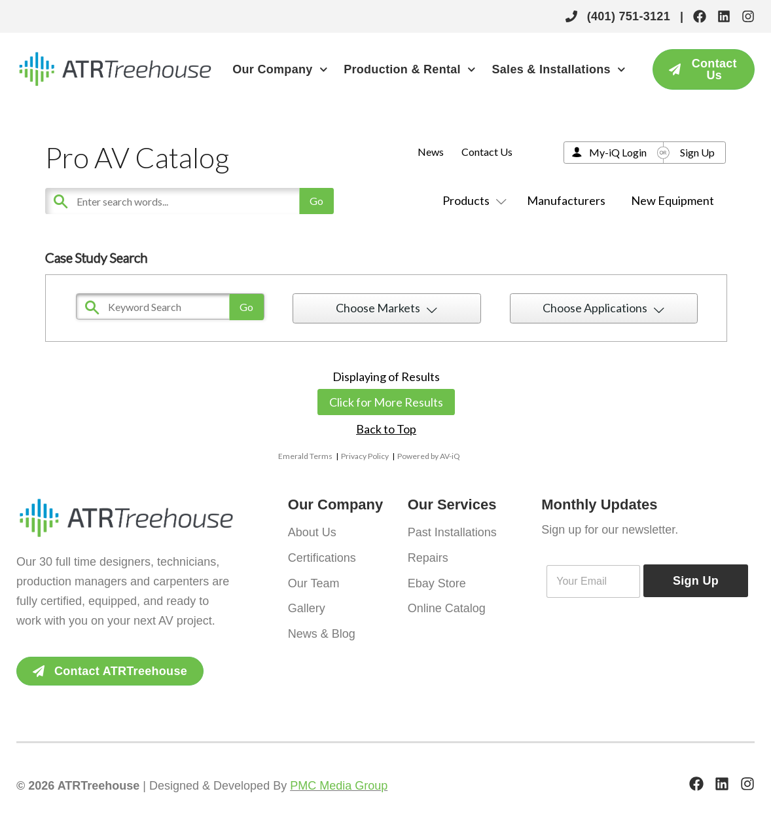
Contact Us (486, 151)
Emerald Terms (305, 456)
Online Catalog (447, 607)
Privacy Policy (365, 456)
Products (471, 200)
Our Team (314, 582)
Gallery (306, 607)
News (431, 151)
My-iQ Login (618, 152)
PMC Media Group (338, 785)
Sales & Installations (558, 70)
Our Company (279, 70)
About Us (312, 532)
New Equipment (672, 200)
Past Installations (452, 532)
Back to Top (386, 429)
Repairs (428, 557)
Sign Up (697, 152)
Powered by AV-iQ (428, 456)
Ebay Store (437, 582)
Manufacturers (566, 200)
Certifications (322, 557)
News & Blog (321, 631)
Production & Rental (409, 70)
